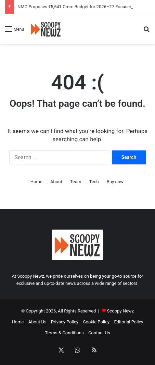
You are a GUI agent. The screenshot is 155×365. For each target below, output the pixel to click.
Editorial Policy (128, 321)
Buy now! (116, 181)
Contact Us (99, 332)
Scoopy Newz (120, 310)
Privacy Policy (64, 321)
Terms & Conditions (64, 332)
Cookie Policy (96, 321)
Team (75, 181)
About (56, 181)
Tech (94, 181)
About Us (37, 321)
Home (36, 181)
